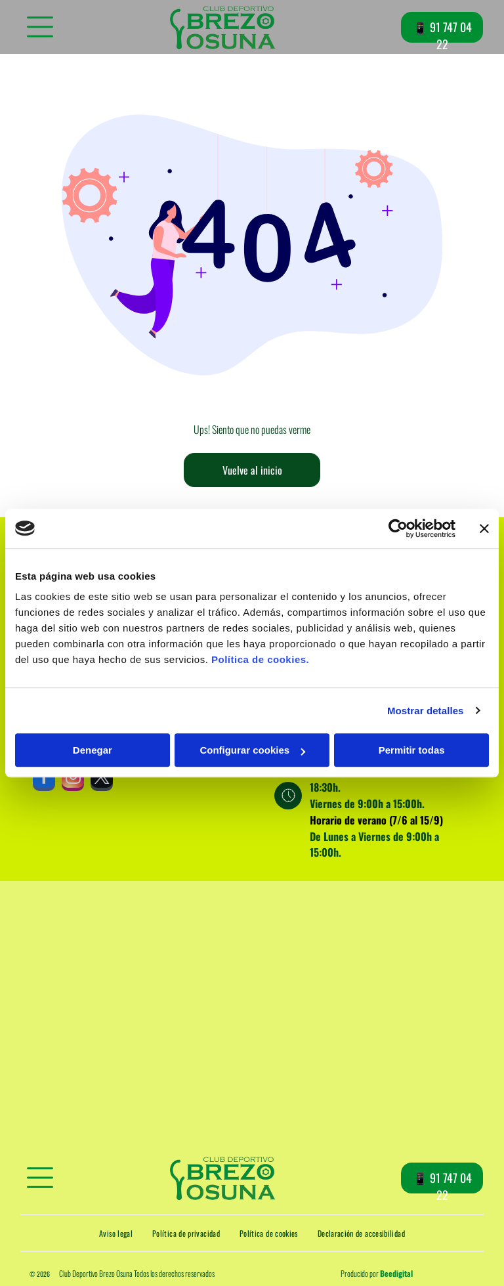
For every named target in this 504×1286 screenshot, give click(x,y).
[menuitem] (115, 1232)
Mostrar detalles (425, 710)
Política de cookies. (260, 659)
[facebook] (44, 779)
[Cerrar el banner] (484, 528)
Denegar (92, 750)
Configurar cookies (252, 750)
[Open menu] (40, 27)
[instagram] (73, 779)
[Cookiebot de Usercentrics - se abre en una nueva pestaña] (398, 528)
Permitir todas (412, 750)
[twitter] (102, 779)
